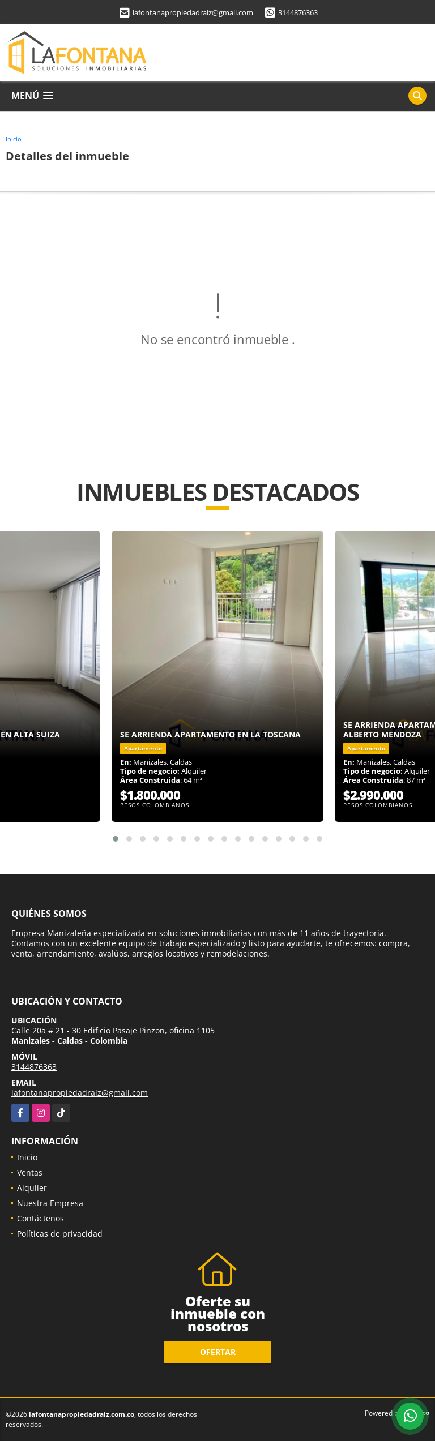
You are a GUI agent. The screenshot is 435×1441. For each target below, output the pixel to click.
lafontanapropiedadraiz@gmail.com (193, 12)
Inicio (14, 139)
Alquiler (32, 1187)
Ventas (29, 1172)
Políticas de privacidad (60, 1233)
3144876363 (298, 12)
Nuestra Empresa (50, 1203)
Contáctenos (40, 1218)
